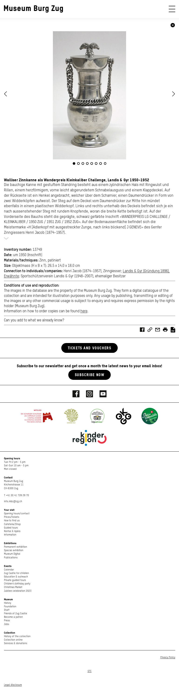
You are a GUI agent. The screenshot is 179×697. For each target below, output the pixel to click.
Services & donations (15, 643)
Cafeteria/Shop (12, 524)
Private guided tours (15, 580)
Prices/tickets (11, 517)
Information (10, 534)
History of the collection (17, 636)
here (83, 311)
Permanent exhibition (15, 547)
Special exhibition (13, 550)
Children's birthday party (17, 583)
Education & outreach (16, 576)
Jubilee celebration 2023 (17, 591)
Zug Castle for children (16, 573)
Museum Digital (12, 554)
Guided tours (11, 527)
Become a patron (13, 617)
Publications (10, 557)
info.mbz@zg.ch (13, 501)
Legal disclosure (13, 684)
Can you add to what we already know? (34, 320)
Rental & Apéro (12, 531)
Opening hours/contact (17, 513)
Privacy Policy (167, 657)
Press (7, 620)
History (7, 603)
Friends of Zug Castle (15, 613)
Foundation (10, 606)
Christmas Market (13, 587)
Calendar (9, 569)
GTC (90, 671)
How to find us (12, 520)
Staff (7, 610)
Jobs (6, 624)
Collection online (13, 640)
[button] (173, 93)
